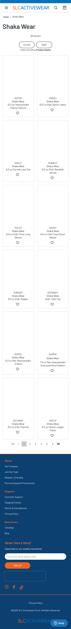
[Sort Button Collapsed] (44, 45)
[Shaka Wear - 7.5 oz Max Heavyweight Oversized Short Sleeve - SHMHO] (53, 332)
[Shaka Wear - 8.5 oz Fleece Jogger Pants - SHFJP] (53, 399)
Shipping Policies (13, 502)
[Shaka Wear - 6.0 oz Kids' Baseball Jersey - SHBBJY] (53, 141)
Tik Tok (21, 587)
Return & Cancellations (16, 508)
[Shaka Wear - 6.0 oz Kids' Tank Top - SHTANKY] (53, 271)
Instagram (7, 587)
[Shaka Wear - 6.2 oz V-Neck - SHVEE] (18, 332)
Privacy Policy (11, 513)
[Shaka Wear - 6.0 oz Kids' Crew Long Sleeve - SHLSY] (18, 206)
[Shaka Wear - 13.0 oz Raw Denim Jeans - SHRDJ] (53, 76)
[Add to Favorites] (17, 113)
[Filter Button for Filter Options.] (27, 45)
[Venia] (31, 7)
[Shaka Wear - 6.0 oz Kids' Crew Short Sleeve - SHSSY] (53, 206)
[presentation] (25, 576)
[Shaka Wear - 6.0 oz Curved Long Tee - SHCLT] (18, 141)
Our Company (11, 466)
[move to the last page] (58, 443)
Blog (7, 533)
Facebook (14, 587)
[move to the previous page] (18, 443)
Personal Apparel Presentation (20, 483)
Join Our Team (12, 472)
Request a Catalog (14, 477)
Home (6, 16)
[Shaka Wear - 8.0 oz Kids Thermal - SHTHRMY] (18, 399)
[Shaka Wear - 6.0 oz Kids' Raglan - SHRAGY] (18, 271)
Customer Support (14, 497)
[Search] (56, 8)
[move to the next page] (52, 443)
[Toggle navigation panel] (6, 8)
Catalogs (9, 527)
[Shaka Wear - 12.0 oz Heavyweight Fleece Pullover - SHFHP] (18, 76)
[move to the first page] (12, 443)
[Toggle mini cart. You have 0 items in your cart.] (64, 8)
